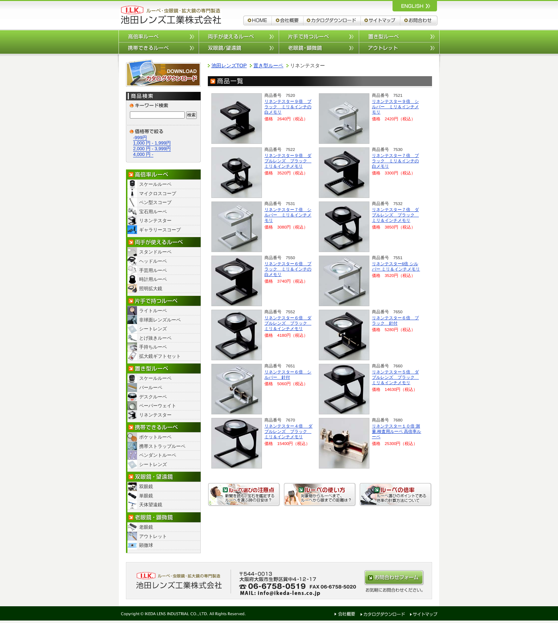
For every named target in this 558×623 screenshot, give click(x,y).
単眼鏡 (146, 495)
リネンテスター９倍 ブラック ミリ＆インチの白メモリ (287, 106)
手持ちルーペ (153, 347)
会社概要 (288, 20)
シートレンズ (153, 328)
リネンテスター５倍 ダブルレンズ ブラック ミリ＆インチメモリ (395, 377)
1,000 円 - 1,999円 (152, 143)
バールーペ (150, 387)
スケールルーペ (155, 184)
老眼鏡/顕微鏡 (319, 48)
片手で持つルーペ (319, 36)
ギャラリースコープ (160, 229)
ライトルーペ (153, 310)
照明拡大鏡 (150, 288)
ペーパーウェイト (157, 405)
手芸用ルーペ (153, 270)
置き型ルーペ (399, 36)
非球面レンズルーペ (160, 320)
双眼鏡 (146, 486)
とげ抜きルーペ (155, 338)
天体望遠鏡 (150, 504)
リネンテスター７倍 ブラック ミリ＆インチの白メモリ (395, 160)
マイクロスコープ (157, 193)
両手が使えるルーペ (239, 36)
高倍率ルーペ (159, 36)
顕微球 (146, 545)
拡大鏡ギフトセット (160, 356)
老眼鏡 (146, 527)
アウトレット (399, 48)
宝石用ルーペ (153, 211)
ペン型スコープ (155, 202)
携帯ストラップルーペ (162, 446)
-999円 (140, 137)
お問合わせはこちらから (394, 578)
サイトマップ (380, 20)
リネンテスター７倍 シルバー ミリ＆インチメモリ (287, 214)
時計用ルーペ (153, 279)
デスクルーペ (153, 396)
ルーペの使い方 (320, 495)
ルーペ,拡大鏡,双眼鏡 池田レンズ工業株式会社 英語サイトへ (415, 5)
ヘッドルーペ (153, 261)
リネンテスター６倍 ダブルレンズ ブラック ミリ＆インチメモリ (287, 323)
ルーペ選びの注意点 (244, 495)
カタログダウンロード (332, 20)
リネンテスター (155, 220)
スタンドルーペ (155, 252)
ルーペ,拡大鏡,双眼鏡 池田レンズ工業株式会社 (170, 15)
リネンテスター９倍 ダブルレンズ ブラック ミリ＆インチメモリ (287, 160)
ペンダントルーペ (157, 455)
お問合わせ (419, 20)
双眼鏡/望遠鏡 (239, 48)
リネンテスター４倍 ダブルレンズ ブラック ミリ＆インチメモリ (288, 431)
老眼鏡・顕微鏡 (163, 517)
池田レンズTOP (229, 65)
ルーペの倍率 (395, 495)
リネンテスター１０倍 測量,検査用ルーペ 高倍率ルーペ (396, 431)
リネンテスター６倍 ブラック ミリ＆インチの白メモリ (287, 269)
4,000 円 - (143, 154)
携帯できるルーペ (159, 48)
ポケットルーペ (155, 437)
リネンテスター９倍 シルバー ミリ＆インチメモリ (395, 106)
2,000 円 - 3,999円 (152, 148)
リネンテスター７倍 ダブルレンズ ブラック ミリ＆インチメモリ (395, 214)
